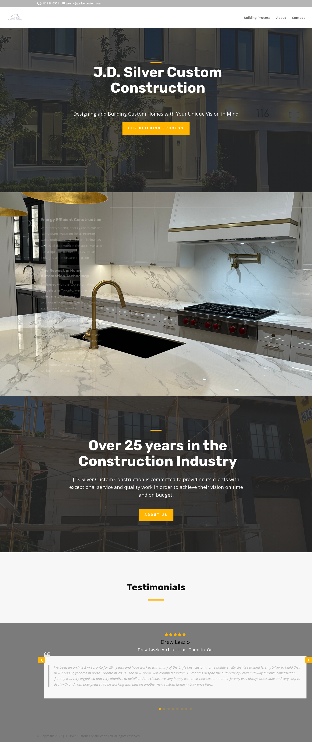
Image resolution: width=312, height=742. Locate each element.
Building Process (257, 18)
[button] (308, 660)
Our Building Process (156, 128)
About (281, 18)
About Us (156, 515)
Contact (298, 18)
